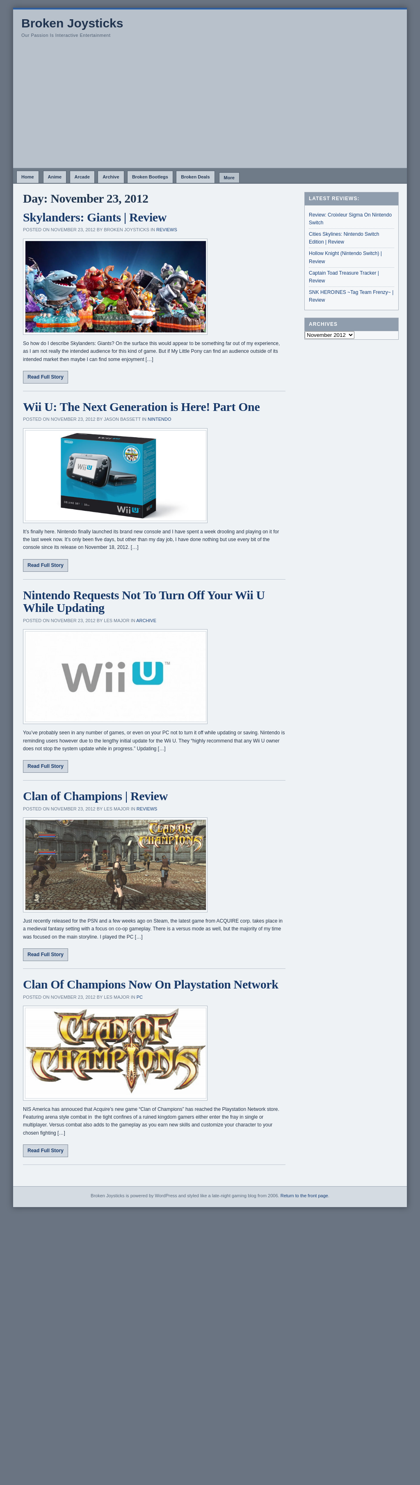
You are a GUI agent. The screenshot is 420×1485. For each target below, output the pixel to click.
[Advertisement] (210, 106)
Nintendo (159, 419)
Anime (55, 176)
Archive (111, 176)
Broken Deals (195, 176)
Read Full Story (45, 377)
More (229, 177)
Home (27, 176)
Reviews (166, 229)
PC (140, 997)
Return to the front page (304, 1195)
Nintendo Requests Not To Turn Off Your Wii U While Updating (144, 601)
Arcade (82, 176)
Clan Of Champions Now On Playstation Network (150, 984)
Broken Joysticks (72, 23)
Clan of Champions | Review (95, 796)
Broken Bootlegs (150, 176)
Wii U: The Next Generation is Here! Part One (141, 406)
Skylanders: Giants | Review (95, 217)
